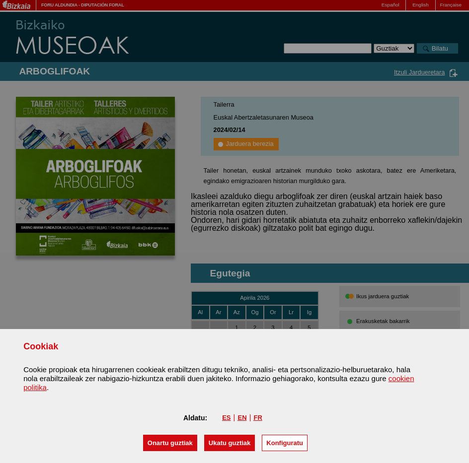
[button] (170, 443)
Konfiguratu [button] (284, 443)
